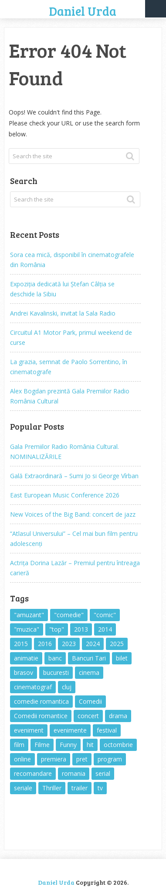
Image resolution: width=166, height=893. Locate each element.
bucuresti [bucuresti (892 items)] (56, 672)
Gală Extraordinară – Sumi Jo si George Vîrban (74, 476)
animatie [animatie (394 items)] (26, 658)
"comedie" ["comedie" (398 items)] (69, 615)
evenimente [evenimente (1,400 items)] (70, 730)
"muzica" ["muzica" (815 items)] (26, 629)
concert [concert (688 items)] (88, 716)
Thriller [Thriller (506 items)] (51, 788)
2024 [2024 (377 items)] (93, 643)
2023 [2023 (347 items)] (69, 643)
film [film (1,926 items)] (19, 744)
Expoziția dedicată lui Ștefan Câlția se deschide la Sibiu (62, 289)
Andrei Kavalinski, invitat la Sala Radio (62, 313)
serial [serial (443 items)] (102, 773)
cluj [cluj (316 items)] (66, 687)
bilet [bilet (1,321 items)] (122, 658)
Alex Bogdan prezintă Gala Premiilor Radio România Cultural (69, 396)
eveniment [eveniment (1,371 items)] (29, 730)
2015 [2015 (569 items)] (21, 643)
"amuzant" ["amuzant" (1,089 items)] (29, 615)
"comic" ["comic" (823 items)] (105, 615)
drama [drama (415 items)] (118, 716)
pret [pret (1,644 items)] (82, 759)
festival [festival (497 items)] (107, 730)
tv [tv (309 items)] (100, 788)
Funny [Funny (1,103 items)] (68, 744)
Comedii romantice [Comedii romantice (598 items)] (41, 716)
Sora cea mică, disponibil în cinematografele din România (72, 259)
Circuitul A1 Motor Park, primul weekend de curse (71, 337)
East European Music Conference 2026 (64, 495)
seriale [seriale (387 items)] (23, 788)
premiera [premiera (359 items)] (53, 759)
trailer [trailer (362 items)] (79, 788)
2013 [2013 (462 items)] (81, 629)
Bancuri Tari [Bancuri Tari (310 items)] (89, 658)
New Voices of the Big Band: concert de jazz (73, 514)
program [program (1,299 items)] (110, 759)
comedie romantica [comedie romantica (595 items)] (41, 701)
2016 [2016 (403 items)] (45, 643)
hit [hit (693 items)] (90, 744)
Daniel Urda (82, 11)
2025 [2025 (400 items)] (117, 643)
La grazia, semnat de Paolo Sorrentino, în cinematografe (68, 367)
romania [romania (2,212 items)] (73, 773)
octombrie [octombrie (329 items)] (118, 744)
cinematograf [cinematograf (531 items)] (33, 687)
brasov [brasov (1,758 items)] (23, 672)
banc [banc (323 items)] (55, 658)
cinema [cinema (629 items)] (89, 672)
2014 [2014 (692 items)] (105, 629)
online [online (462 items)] (22, 759)
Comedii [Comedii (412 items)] (90, 701)
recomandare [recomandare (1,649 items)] (33, 773)
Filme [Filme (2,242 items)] (42, 744)
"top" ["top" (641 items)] (56, 629)
